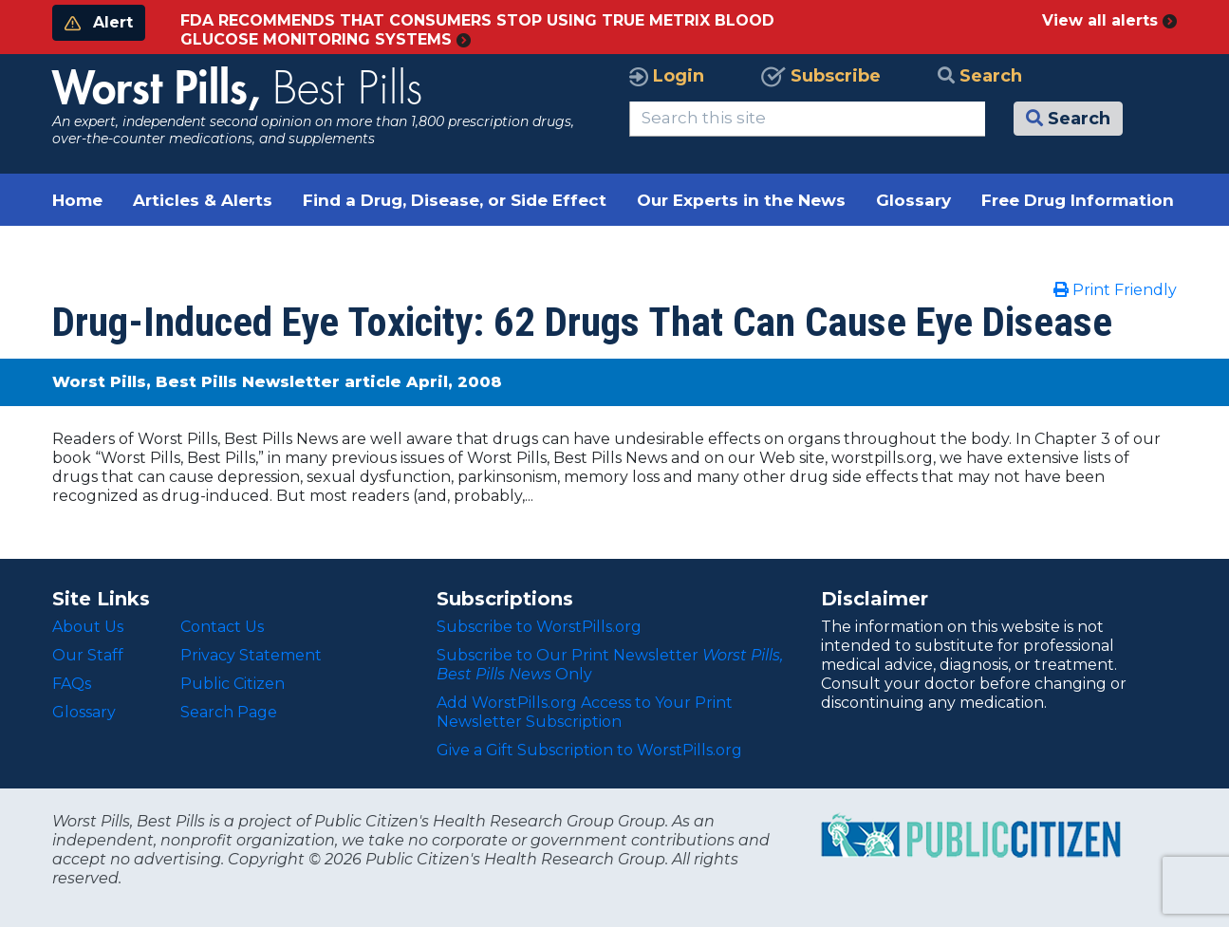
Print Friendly (1115, 290)
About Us (87, 627)
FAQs (71, 684)
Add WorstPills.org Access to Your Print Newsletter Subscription (585, 712)
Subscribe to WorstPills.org (539, 627)
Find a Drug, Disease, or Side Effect (454, 200)
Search (980, 75)
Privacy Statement (251, 655)
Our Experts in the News (741, 200)
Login (666, 75)
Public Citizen (232, 684)
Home (77, 200)
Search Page (228, 712)
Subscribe (821, 75)
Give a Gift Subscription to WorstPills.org (589, 750)
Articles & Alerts (202, 200)
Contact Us (222, 627)
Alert (99, 22)
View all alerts (1109, 20)
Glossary (913, 200)
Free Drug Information (1077, 200)
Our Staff (87, 655)
